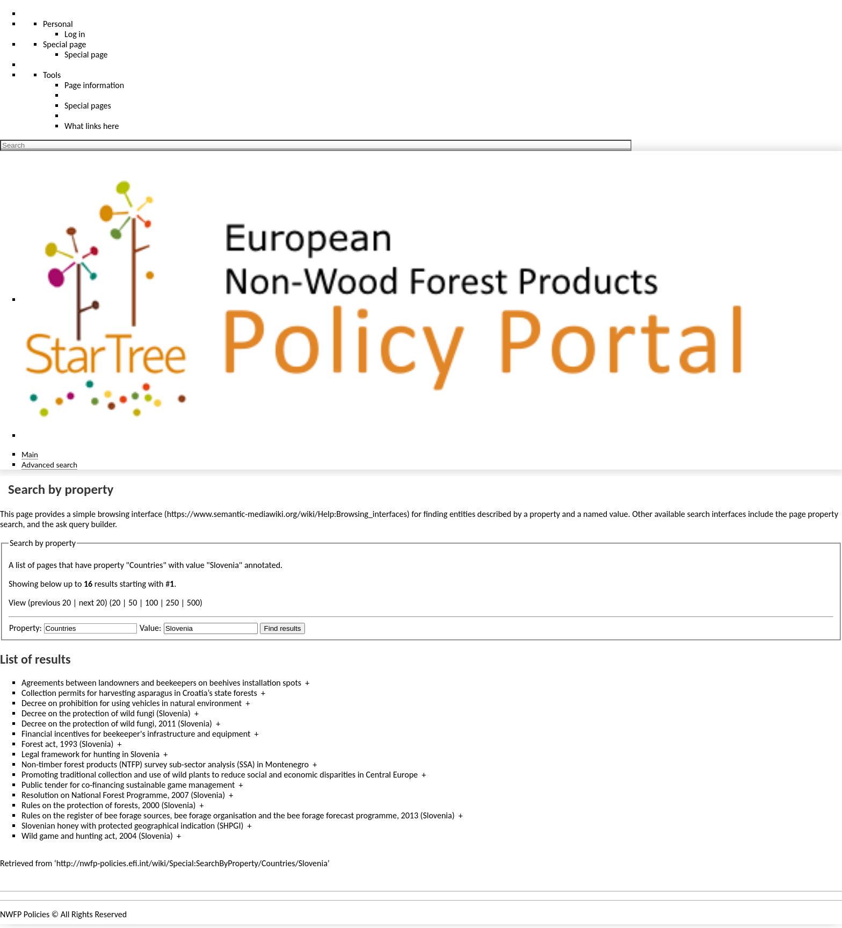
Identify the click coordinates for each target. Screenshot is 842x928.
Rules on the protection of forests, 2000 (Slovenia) (108, 805)
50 (132, 603)
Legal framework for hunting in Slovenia (90, 754)
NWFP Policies (24, 914)
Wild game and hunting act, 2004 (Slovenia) (97, 836)
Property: (25, 628)
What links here (91, 126)
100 (151, 603)
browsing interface (130, 514)
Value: (150, 628)
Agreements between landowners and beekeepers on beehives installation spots (161, 683)
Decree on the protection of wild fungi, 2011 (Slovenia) (116, 723)
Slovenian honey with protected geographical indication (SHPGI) (132, 826)
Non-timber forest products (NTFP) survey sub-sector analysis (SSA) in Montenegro (165, 764)
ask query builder (85, 524)
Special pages (87, 105)
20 (116, 603)
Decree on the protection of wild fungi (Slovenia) (106, 713)
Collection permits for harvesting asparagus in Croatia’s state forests (139, 693)
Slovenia (224, 565)
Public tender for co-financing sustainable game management (128, 785)
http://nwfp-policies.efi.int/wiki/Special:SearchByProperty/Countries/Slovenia (192, 863)
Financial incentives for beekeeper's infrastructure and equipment (135, 734)
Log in (74, 34)
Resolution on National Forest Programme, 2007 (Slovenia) (123, 795)
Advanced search (49, 464)
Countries (146, 565)
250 (172, 603)
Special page (86, 54)
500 (193, 603)
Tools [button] (52, 75)
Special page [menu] (64, 44)
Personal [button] (58, 24)
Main (29, 454)
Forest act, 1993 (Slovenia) (67, 744)
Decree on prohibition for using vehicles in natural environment (131, 703)
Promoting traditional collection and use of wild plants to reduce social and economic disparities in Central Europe (219, 774)
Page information (94, 85)
